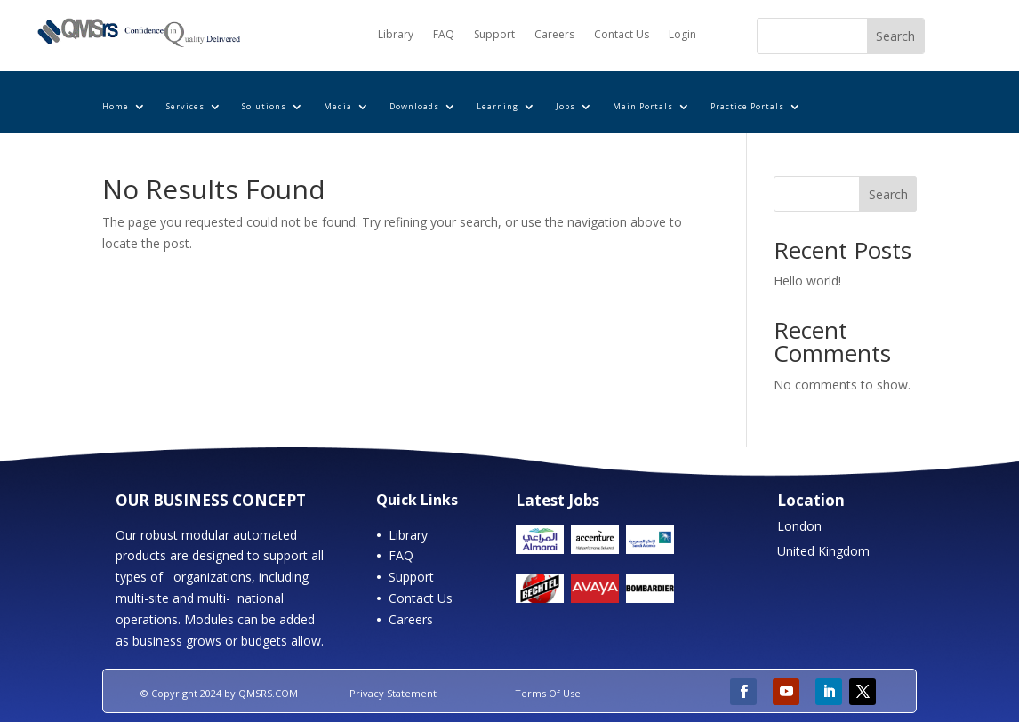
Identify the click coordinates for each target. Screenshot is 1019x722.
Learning (497, 106)
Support (494, 35)
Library (395, 35)
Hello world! (807, 280)
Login (682, 35)
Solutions (264, 106)
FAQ (443, 35)
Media (338, 106)
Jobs (565, 106)
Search (888, 194)
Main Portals (643, 106)
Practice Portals (747, 106)
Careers (554, 35)
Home (115, 106)
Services (185, 106)
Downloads (414, 106)
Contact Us (621, 35)
